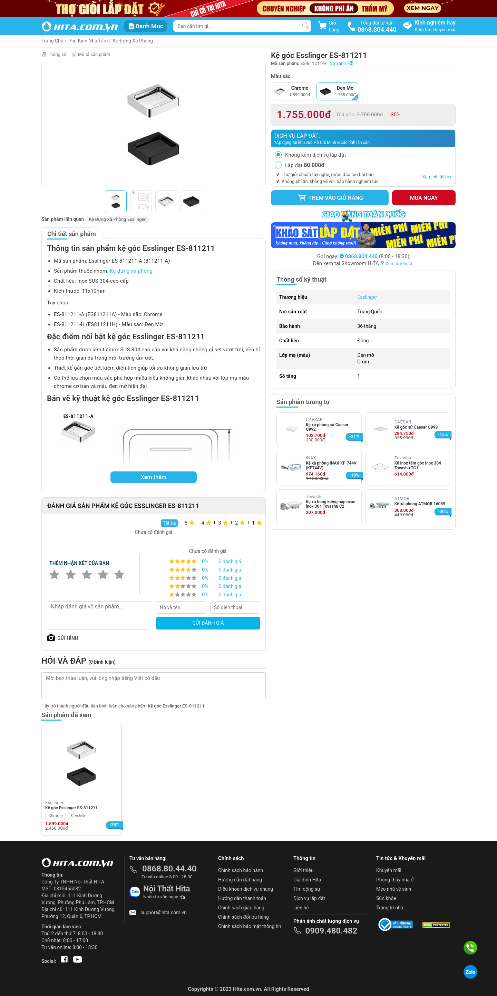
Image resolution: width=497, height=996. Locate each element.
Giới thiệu (303, 870)
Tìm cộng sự (306, 889)
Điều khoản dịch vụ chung (245, 889)
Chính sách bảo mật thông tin (249, 926)
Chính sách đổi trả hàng (243, 917)
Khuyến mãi (388, 870)
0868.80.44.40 (169, 868)
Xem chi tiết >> (437, 176)
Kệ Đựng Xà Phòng (133, 40)
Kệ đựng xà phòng (131, 271)
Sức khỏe (386, 898)
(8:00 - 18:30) (374, 256)
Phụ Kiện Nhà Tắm (88, 40)
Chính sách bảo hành (240, 870)
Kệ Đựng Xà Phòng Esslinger (117, 219)
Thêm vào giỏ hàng (330, 197)
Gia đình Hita (307, 879)
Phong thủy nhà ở (394, 879)
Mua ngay (424, 198)
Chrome (55, 815)
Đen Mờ (78, 815)
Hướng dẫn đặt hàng (240, 879)
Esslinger (367, 297)
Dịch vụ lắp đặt (309, 898)
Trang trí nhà (389, 907)
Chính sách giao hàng (241, 907)
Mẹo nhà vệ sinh (393, 889)
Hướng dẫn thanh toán (242, 898)
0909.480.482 (331, 931)
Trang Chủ (52, 40)
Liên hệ (301, 907)
